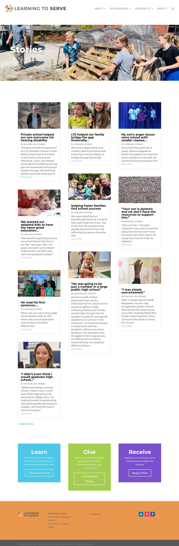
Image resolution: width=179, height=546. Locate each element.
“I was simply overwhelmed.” (133, 291)
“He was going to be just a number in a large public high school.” (89, 286)
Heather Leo (30, 144)
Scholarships (119, 9)
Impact (161, 9)
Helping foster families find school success (88, 207)
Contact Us (95, 514)
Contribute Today (89, 479)
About (99, 9)
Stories (41, 144)
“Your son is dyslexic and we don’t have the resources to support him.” (138, 213)
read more (26, 177)
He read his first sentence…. (33, 304)
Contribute (142, 9)
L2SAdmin (28, 234)
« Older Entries (25, 424)
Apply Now (140, 473)
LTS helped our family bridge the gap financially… (87, 137)
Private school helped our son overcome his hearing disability (37, 137)
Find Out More (39, 473)
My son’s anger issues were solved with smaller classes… (138, 137)
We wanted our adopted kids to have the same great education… (37, 226)
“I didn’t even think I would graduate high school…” (37, 377)
